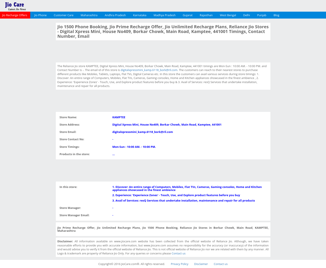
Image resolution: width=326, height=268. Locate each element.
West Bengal (228, 15)
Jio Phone (40, 15)
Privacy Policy (179, 264)
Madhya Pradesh (165, 15)
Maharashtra (89, 15)
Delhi (246, 15)
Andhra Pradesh (115, 15)
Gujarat (187, 15)
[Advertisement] (27, 87)
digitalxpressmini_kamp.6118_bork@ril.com (149, 70)
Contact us (179, 253)
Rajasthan (206, 15)
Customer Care (63, 15)
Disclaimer (201, 264)
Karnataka (139, 15)
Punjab (261, 15)
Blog (276, 15)
